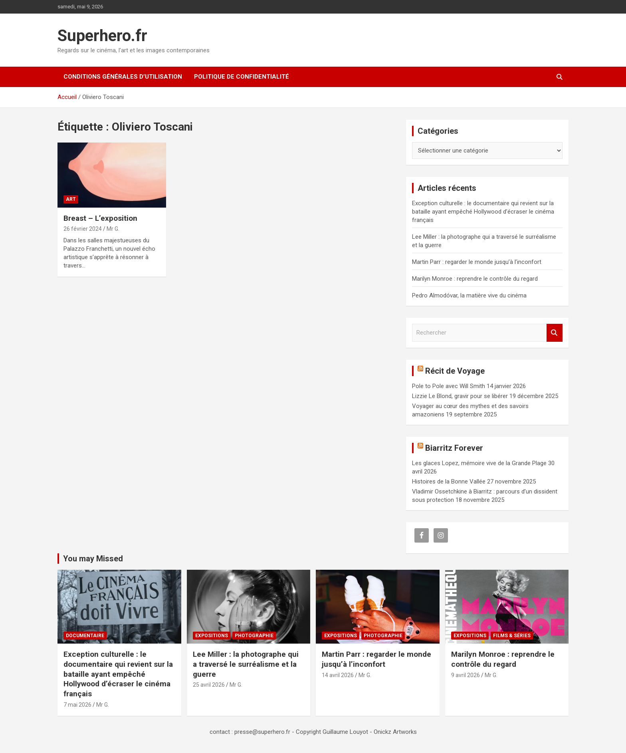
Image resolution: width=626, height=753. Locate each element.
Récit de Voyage (455, 371)
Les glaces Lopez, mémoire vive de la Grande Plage (479, 463)
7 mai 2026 (77, 704)
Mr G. (113, 229)
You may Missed (93, 558)
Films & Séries (512, 635)
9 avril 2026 (465, 675)
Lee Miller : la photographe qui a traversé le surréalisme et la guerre (246, 664)
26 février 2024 (82, 229)
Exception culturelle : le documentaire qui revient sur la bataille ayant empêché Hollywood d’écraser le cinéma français (483, 212)
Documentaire (85, 635)
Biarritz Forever (454, 448)
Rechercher (555, 333)
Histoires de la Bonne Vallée (448, 481)
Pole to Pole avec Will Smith (448, 386)
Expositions (211, 635)
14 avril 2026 (338, 675)
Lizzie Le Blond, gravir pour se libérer (460, 396)
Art (71, 199)
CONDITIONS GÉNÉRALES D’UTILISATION (122, 76)
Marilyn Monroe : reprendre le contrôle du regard (475, 278)
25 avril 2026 (209, 685)
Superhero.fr (102, 35)
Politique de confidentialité (241, 76)
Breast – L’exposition (100, 218)
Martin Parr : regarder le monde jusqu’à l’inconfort (476, 262)
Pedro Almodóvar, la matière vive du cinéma (469, 295)
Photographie (254, 635)
